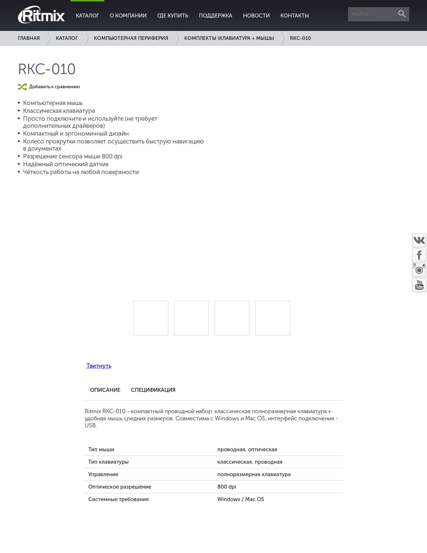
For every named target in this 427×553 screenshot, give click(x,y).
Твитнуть (98, 365)
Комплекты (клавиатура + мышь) (229, 38)
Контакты (294, 15)
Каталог (87, 15)
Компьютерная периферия (131, 38)
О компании (128, 15)
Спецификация (153, 390)
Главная (29, 38)
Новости (256, 15)
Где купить (172, 15)
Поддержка (215, 15)
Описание (105, 390)
